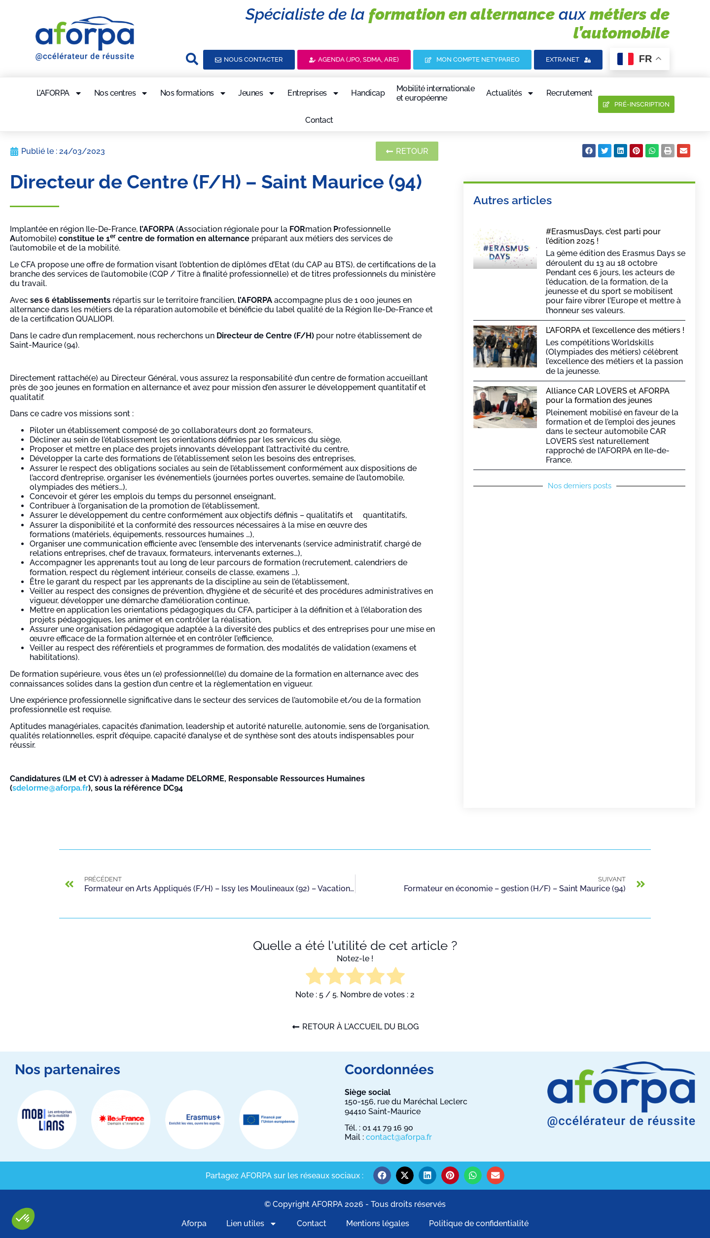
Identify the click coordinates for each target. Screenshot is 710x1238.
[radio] (315, 977)
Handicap (368, 93)
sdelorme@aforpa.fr (50, 788)
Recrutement (569, 93)
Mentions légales (377, 1223)
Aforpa (194, 1223)
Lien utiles (251, 1223)
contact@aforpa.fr (399, 1137)
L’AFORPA (59, 93)
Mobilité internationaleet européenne (435, 93)
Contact (319, 120)
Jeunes (257, 93)
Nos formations (193, 93)
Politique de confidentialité (479, 1223)
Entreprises (313, 93)
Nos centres (121, 93)
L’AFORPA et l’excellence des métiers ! (615, 330)
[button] (23, 1219)
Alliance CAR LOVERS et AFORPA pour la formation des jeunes (608, 395)
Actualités (510, 93)
